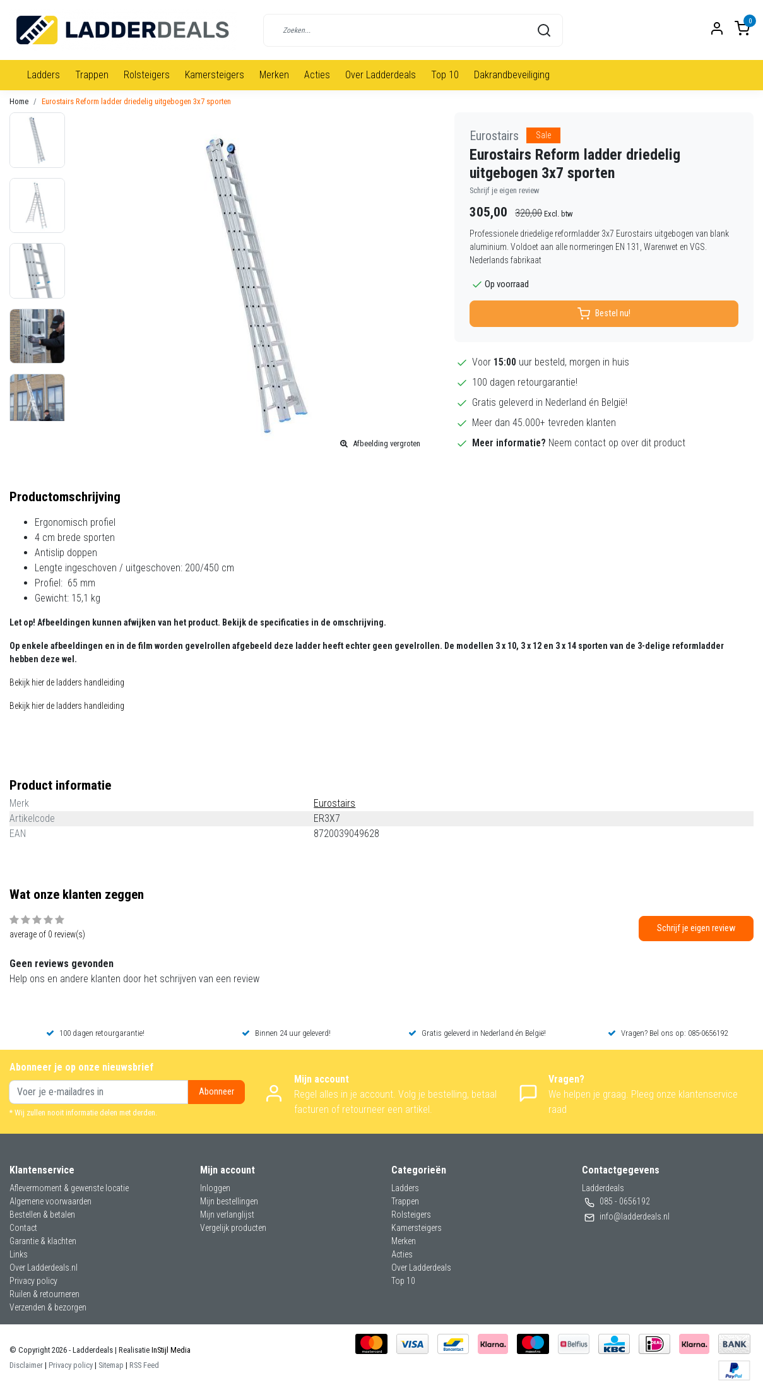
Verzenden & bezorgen (47, 1307)
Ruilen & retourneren (44, 1294)
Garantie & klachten (42, 1241)
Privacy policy (33, 1281)
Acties (317, 75)
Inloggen (215, 1188)
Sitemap (111, 1365)
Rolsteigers (147, 75)
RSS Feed (144, 1365)
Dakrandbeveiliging (512, 75)
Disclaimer (26, 1365)
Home (18, 101)
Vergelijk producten (233, 1228)
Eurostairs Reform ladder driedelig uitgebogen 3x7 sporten (136, 101)
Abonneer (216, 1091)
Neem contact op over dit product (616, 443)
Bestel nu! (603, 313)
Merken (274, 75)
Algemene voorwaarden (50, 1201)
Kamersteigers (214, 75)
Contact (23, 1228)
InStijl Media (170, 1350)
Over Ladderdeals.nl (43, 1267)
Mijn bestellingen (229, 1201)
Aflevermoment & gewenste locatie (69, 1188)
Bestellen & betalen (42, 1214)
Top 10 (445, 75)
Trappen (92, 75)
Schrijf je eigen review (505, 190)
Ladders (43, 75)
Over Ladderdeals (380, 75)
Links (18, 1254)
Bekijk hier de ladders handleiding (66, 682)
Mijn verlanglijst (227, 1214)
